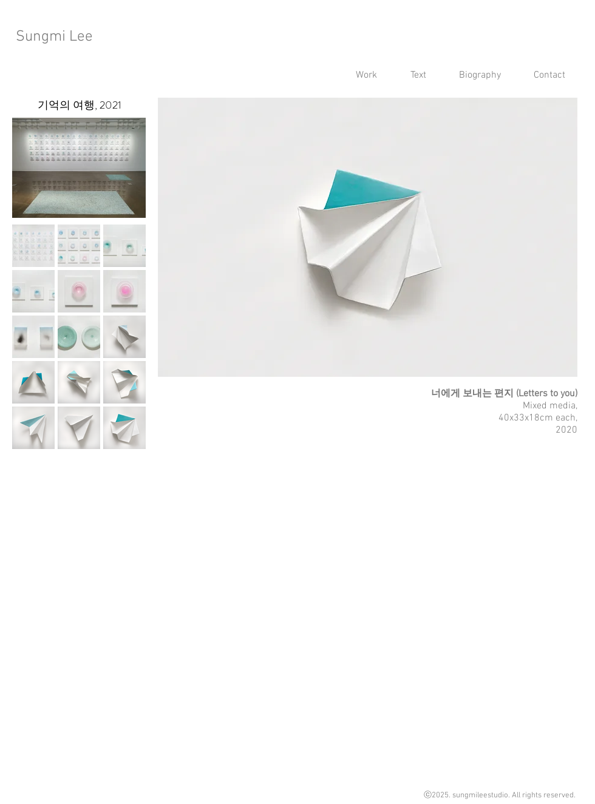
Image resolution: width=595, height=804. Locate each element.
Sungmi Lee (54, 37)
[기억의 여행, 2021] (79, 105)
